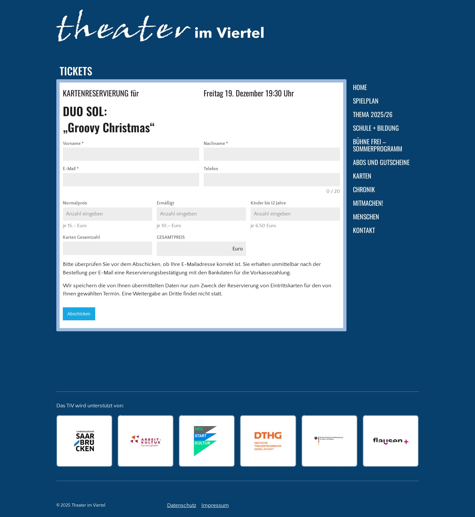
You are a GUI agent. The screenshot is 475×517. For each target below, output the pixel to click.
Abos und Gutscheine (381, 162)
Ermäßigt (165, 203)
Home (360, 87)
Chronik (364, 189)
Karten (362, 176)
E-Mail (71, 168)
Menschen (366, 216)
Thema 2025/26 (372, 114)
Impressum (215, 505)
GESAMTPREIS (171, 237)
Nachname (216, 143)
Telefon (211, 168)
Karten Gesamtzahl (81, 237)
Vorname (73, 143)
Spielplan (366, 100)
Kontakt (364, 230)
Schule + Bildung (376, 128)
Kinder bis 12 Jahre (268, 203)
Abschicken (78, 313)
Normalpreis (75, 203)
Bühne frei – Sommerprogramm (377, 145)
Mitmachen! (368, 203)
